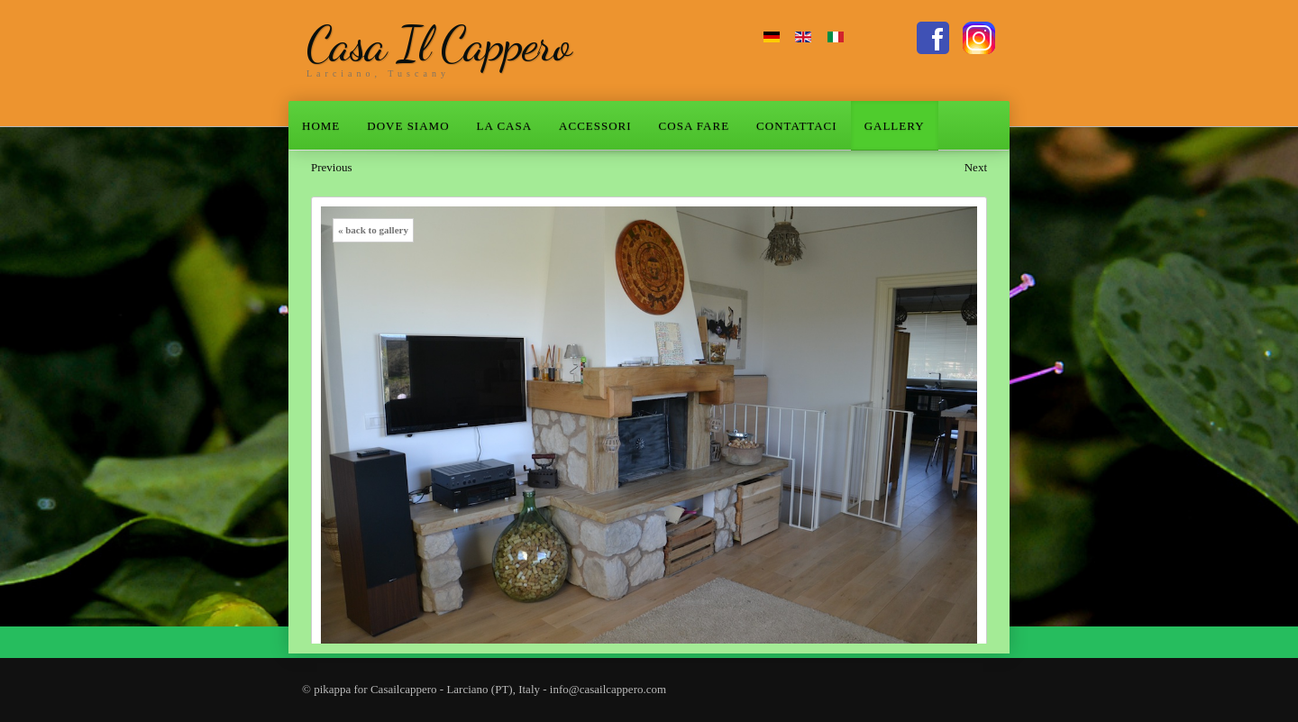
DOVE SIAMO (408, 126)
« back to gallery (373, 229)
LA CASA (505, 126)
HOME (321, 126)
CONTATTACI (796, 126)
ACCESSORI (595, 126)
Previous (331, 167)
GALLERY (894, 126)
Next (975, 167)
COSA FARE (694, 126)
